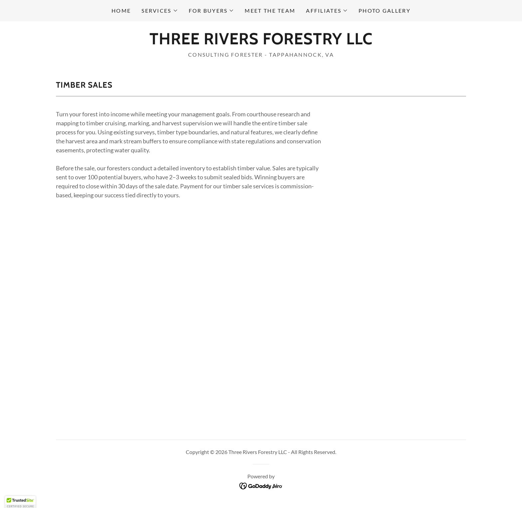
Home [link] (121, 10)
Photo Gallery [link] (384, 10)
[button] (159, 11)
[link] (261, 42)
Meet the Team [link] (270, 10)
